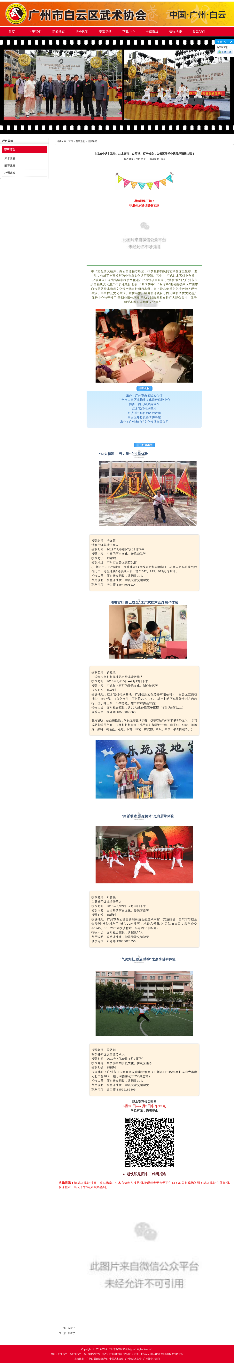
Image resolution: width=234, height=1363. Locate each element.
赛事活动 (105, 31)
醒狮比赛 (9, 165)
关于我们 (35, 31)
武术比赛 (9, 158)
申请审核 (152, 31)
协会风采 (82, 31)
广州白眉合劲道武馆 (97, 1358)
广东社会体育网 (151, 1358)
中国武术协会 (116, 1358)
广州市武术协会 (133, 1358)
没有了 (71, 1328)
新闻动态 (58, 31)
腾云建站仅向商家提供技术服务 (166, 1354)
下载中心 (128, 31)
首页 (12, 31)
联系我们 (199, 31)
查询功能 (175, 31)
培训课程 (9, 172)
